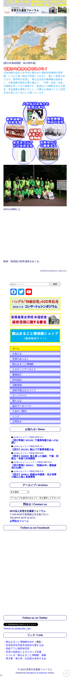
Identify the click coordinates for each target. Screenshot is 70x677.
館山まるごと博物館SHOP (20, 641)
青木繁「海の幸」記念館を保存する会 (26, 658)
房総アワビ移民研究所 (18, 648)
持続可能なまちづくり (24, 390)
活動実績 (17, 385)
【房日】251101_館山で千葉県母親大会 (32, 449)
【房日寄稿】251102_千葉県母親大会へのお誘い (34, 441)
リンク (15, 416)
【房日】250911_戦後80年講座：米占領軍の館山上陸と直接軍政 (33, 475)
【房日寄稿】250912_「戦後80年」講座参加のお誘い (33, 466)
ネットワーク (19, 395)
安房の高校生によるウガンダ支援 (23, 651)
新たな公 (17, 400)
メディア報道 (28, 437)
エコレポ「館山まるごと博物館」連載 (26, 655)
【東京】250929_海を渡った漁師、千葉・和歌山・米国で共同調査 (34, 457)
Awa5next (43, 673)
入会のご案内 (19, 411)
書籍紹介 (17, 374)
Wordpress (31, 673)
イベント (26, 462)
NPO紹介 (17, 379)
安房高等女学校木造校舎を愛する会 (25, 645)
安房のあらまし (20, 358)
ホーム (15, 348)
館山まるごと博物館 (23, 364)
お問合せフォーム (19, 521)
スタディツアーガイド (24, 369)
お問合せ (17, 421)
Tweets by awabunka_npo (17, 628)
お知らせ (17, 353)
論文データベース (21, 406)
